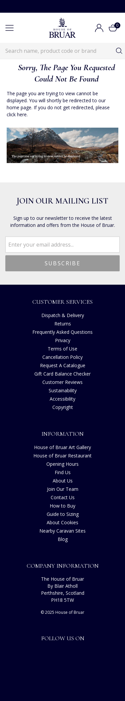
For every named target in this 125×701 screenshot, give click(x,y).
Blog (63, 539)
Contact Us (63, 497)
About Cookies (62, 522)
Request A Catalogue (62, 365)
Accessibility (62, 399)
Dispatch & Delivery (62, 315)
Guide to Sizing (63, 514)
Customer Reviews (62, 382)
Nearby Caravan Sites (62, 531)
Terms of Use (62, 348)
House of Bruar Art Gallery (62, 447)
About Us (63, 480)
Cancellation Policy (62, 357)
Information (62, 433)
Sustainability (63, 390)
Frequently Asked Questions (62, 332)
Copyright (62, 407)
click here (17, 114)
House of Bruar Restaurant (62, 455)
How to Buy (62, 506)
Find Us (63, 472)
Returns (62, 323)
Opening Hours (62, 464)
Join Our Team (62, 489)
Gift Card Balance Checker (62, 374)
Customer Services (62, 301)
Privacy (62, 340)
